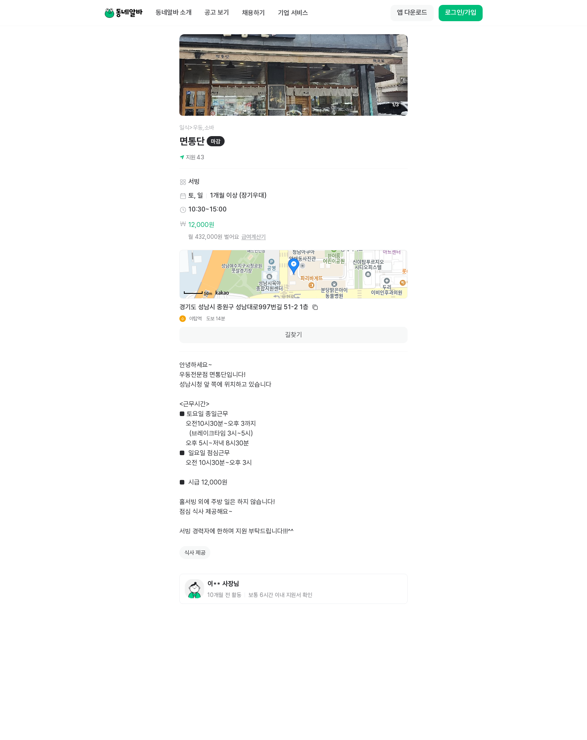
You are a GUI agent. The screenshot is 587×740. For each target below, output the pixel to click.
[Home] (123, 13)
